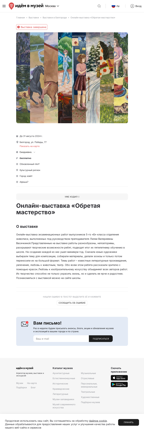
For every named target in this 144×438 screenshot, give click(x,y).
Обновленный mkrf (29, 164)
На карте (32, 383)
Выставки (34, 17)
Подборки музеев (90, 402)
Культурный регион (30, 170)
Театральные (88, 391)
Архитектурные (61, 373)
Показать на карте (30, 146)
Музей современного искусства (64, 406)
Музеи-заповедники (63, 399)
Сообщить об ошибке (72, 302)
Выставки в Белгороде (55, 17)
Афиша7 (24, 182)
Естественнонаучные (64, 378)
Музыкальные (88, 373)
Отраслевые (87, 378)
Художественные (90, 397)
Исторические (60, 383)
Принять (128, 422)
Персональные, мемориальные (89, 385)
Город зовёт (26, 176)
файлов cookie (98, 420)
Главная (20, 17)
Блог (33, 387)
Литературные (60, 394)
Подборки (21, 387)
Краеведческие (61, 389)
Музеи (19, 383)
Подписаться (101, 338)
